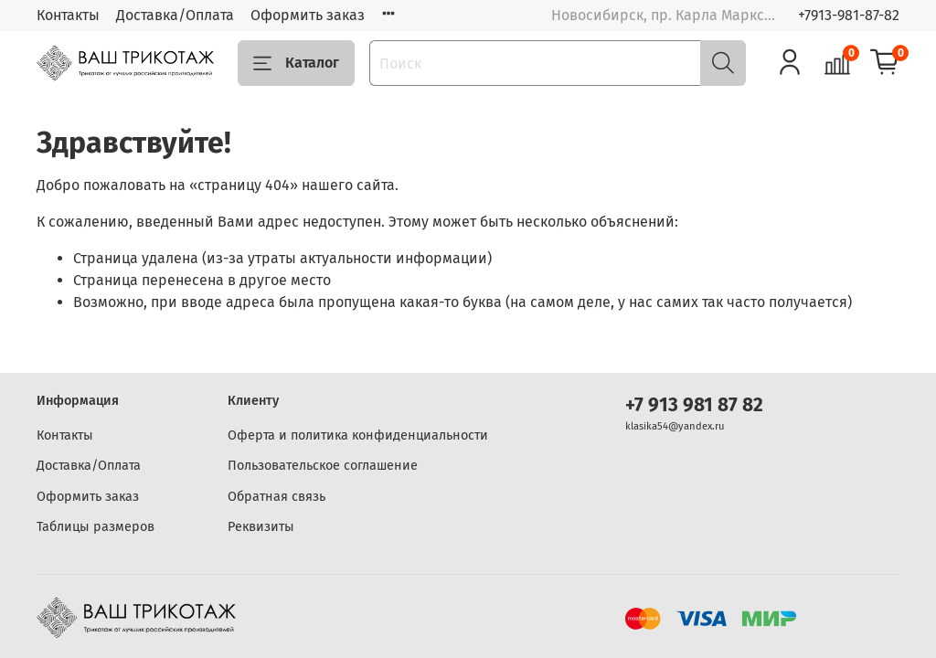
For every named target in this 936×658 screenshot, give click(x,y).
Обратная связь (276, 496)
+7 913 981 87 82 (694, 405)
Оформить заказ (307, 15)
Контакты (68, 15)
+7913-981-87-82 (848, 15)
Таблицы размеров (95, 527)
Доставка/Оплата (175, 15)
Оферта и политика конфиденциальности (358, 435)
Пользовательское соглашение (323, 465)
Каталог (296, 63)
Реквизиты (261, 527)
